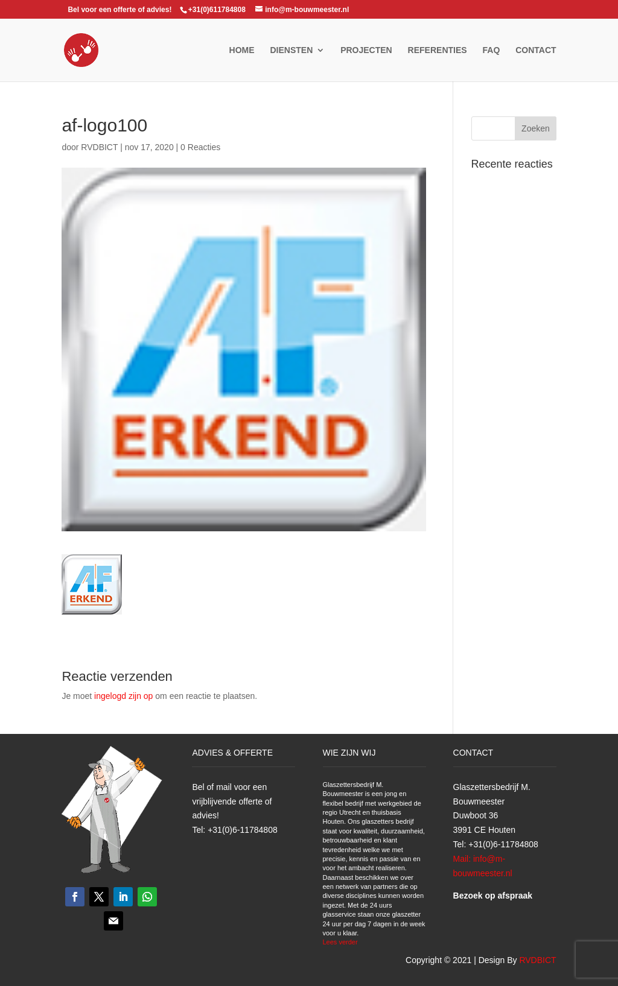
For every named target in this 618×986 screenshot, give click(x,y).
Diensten (291, 50)
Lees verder (340, 942)
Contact (535, 50)
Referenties (437, 50)
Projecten (366, 50)
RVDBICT (99, 147)
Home (242, 50)
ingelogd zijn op (123, 696)
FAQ (491, 50)
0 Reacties (200, 147)
